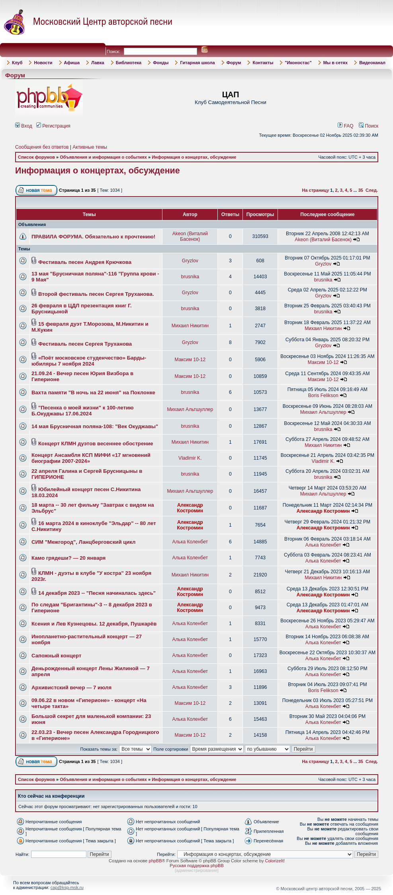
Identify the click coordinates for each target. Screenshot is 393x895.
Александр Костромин (190, 507)
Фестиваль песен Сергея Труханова (85, 344)
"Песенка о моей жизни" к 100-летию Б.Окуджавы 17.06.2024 (82, 411)
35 (360, 190)
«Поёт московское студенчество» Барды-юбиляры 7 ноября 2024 (88, 361)
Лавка (97, 62)
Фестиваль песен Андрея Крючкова (84, 262)
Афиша (72, 62)
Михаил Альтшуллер (190, 409)
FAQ (346, 126)
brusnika (190, 276)
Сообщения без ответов (41, 147)
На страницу (315, 190)
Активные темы (89, 147)
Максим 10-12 (189, 359)
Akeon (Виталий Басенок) (190, 236)
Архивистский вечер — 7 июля (71, 687)
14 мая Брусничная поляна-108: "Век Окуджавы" (94, 426)
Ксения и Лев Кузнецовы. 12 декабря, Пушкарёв (93, 624)
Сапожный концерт (56, 656)
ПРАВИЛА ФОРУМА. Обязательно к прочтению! (93, 237)
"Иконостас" (298, 62)
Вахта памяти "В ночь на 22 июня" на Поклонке (93, 392)
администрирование (196, 870)
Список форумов (36, 157)
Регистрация (53, 126)
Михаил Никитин (190, 325)
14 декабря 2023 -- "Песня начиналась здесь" (97, 593)
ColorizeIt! (275, 860)
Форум (234, 62)
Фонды (160, 62)
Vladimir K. (189, 458)
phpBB (155, 860)
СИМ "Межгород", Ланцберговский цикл (83, 542)
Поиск (368, 126)
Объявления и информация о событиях (103, 157)
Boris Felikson (323, 395)
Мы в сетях (335, 62)
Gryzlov (190, 261)
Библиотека (129, 62)
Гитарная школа (197, 62)
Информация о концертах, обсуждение (194, 157)
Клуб (17, 62)
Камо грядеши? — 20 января (68, 558)
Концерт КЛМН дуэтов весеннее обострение (95, 444)
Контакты (262, 62)
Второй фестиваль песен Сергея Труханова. (96, 294)
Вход (23, 126)
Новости (43, 62)
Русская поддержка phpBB (196, 865)
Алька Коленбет (190, 542)
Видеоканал (372, 62)
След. (372, 190)
